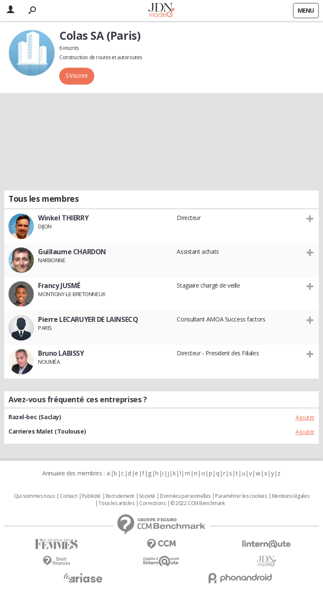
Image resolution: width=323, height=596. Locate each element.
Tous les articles (116, 503)
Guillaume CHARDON (72, 251)
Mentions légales (290, 496)
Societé (147, 496)
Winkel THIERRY (63, 217)
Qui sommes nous (34, 496)
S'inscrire (77, 75)
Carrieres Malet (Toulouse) (47, 431)
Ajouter (305, 417)
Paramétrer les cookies (241, 496)
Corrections (152, 503)
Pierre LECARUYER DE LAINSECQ (88, 319)
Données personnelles (185, 496)
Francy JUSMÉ (59, 285)
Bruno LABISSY (61, 353)
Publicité (91, 496)
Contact (68, 496)
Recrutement (120, 496)
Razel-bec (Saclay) (34, 417)
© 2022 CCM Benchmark (197, 503)
